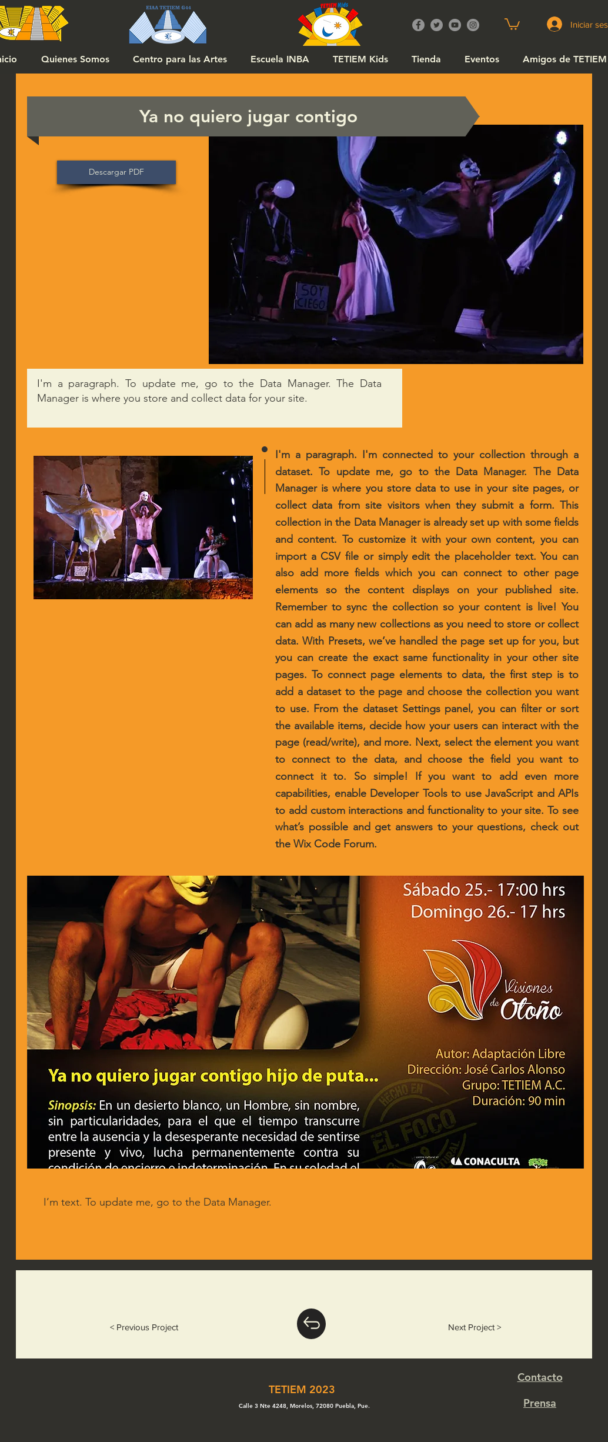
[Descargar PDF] (116, 172)
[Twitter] (436, 25)
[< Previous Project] (144, 1327)
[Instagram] (473, 25)
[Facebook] (418, 25)
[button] (512, 23)
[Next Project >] (474, 1327)
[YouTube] (455, 25)
